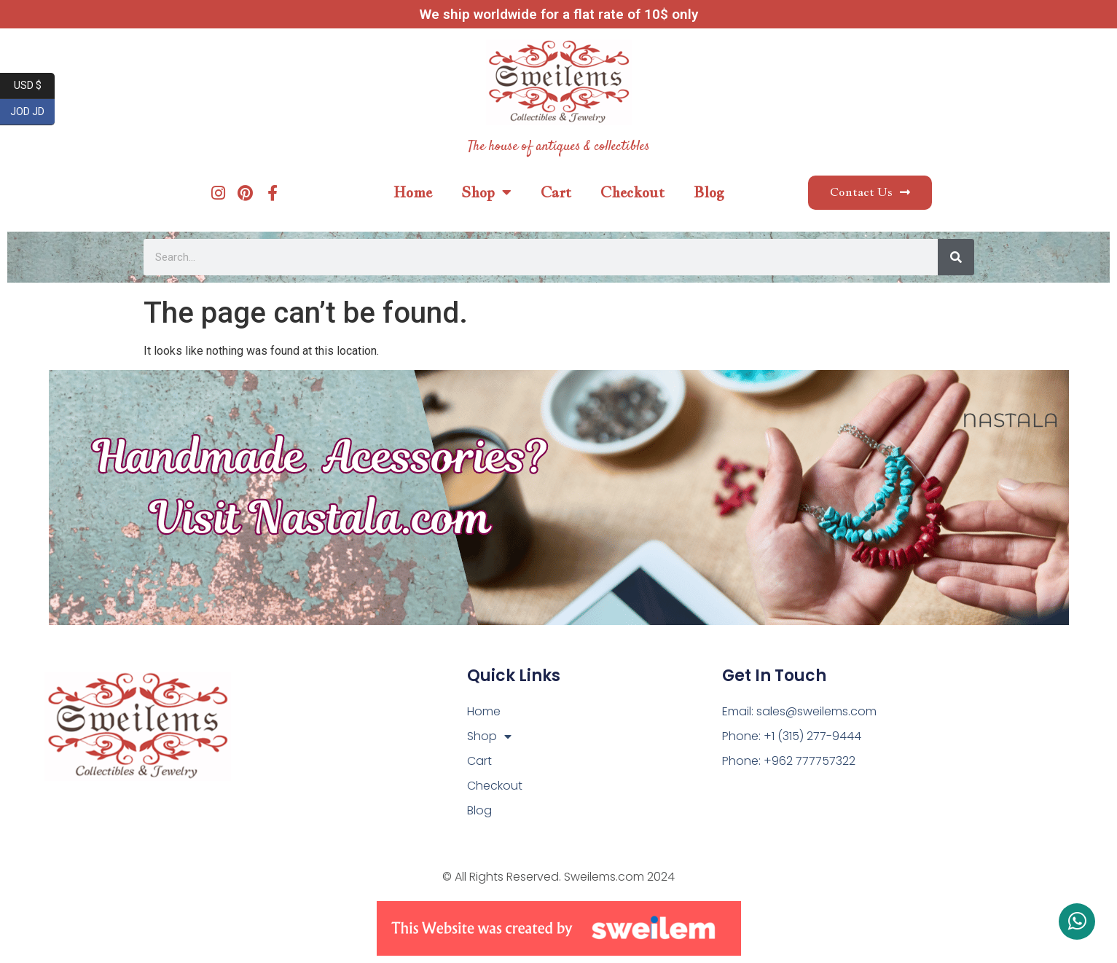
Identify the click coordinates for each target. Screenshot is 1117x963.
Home (412, 192)
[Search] (956, 257)
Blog (709, 192)
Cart (556, 192)
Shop (486, 192)
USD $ (34, 86)
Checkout (632, 192)
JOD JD (32, 112)
